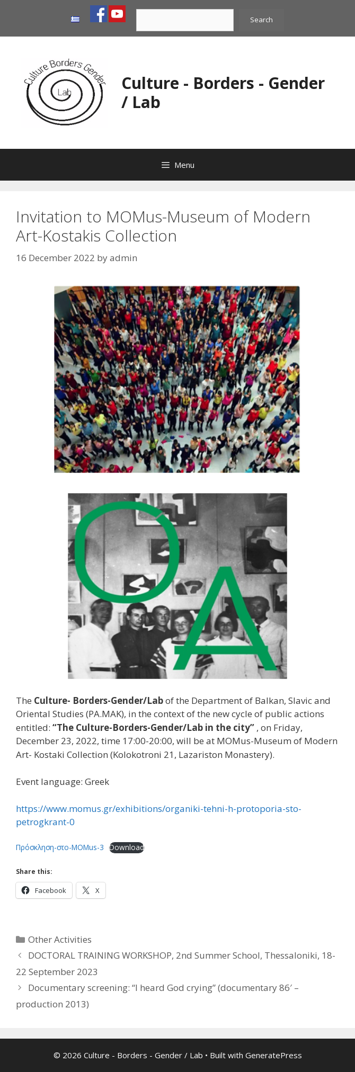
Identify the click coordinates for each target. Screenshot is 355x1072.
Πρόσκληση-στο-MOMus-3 (60, 847)
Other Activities (60, 939)
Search (261, 19)
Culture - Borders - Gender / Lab (223, 92)
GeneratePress (273, 1055)
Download (126, 847)
